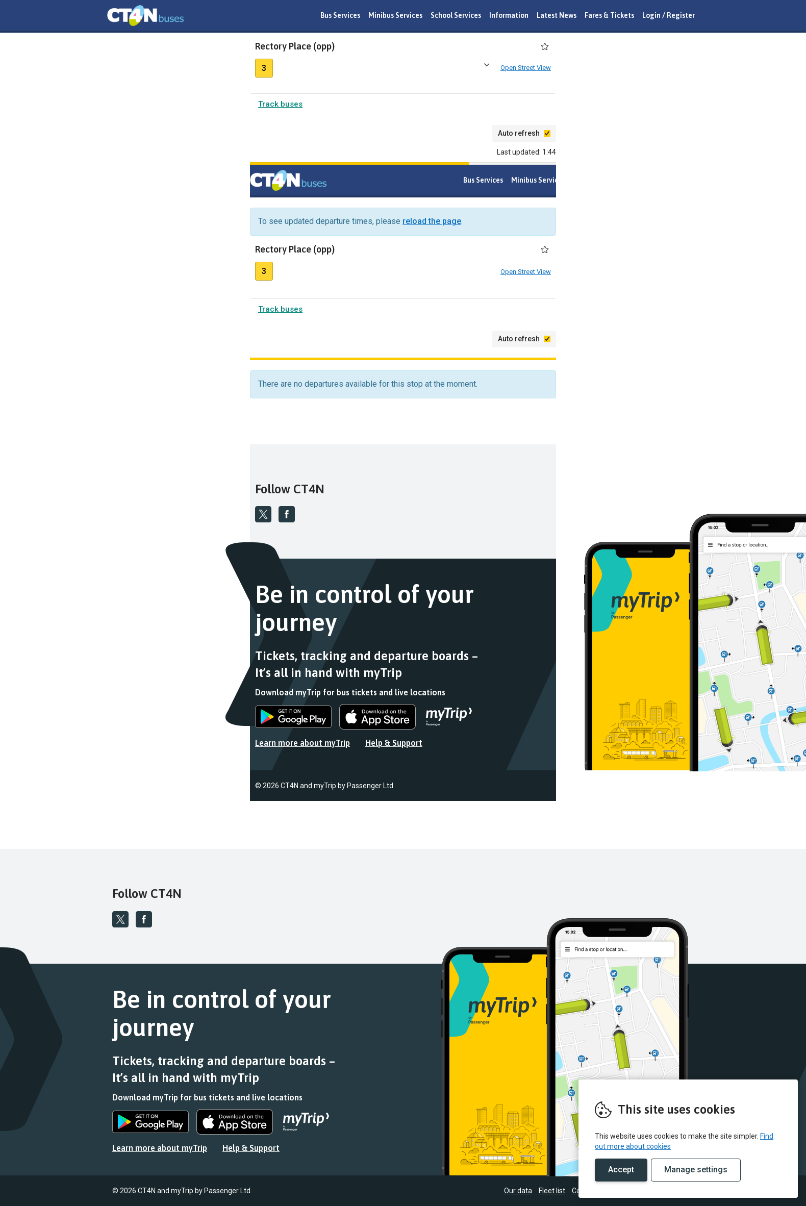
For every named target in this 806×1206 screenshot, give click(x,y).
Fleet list (695, 788)
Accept (621, 1169)
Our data (661, 788)
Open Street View (525, 68)
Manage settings (695, 1169)
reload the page (431, 223)
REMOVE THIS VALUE (145, 15)
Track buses (280, 106)
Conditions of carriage (750, 788)
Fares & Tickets (609, 15)
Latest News (556, 15)
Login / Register (668, 15)
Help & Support (393, 744)
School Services (456, 15)
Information (508, 15)
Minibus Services (395, 15)
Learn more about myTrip (302, 744)
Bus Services (340, 15)
